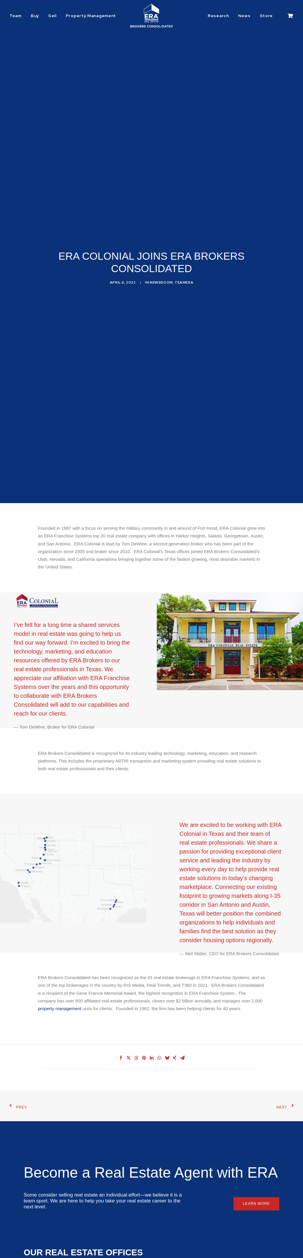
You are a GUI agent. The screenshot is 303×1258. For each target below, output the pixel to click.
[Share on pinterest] (143, 1034)
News (244, 15)
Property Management (91, 15)
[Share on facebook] (120, 1034)
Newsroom (161, 270)
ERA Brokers (80, 670)
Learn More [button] (256, 1180)
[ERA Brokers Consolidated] (151, 15)
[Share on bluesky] (166, 1034)
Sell (52, 15)
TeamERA (184, 270)
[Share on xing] (174, 1034)
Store (266, 15)
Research (218, 15)
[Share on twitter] (128, 1034)
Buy (35, 15)
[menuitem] (17, 15)
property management (59, 984)
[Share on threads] (136, 1034)
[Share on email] (182, 1034)
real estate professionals (46, 643)
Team (15, 15)
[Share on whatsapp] (159, 1034)
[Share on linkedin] (151, 1034)
